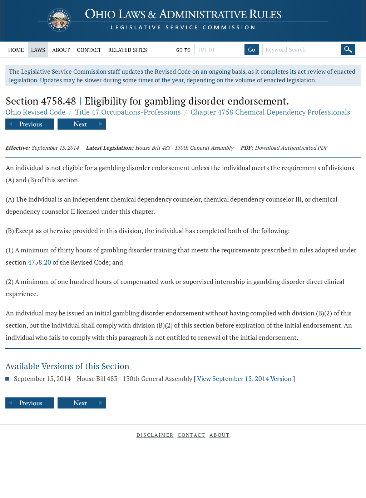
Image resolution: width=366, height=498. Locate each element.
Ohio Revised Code (35, 112)
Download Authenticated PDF (291, 147)
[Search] (348, 49)
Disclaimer (155, 434)
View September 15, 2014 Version (244, 378)
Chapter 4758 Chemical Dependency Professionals (270, 112)
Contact (89, 49)
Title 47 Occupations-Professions (128, 112)
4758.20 (39, 262)
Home (16, 49)
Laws (38, 49)
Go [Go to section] (251, 49)
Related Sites (127, 49)
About (61, 49)
